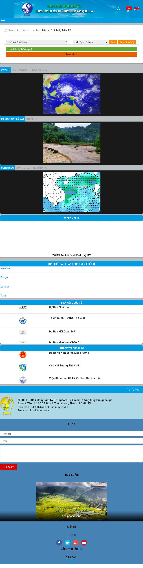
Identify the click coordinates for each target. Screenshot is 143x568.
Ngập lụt (33, 119)
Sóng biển (7, 167)
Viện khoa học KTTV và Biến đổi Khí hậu (75, 378)
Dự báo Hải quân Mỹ (62, 331)
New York (6, 268)
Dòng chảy (23, 167)
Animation (71, 54)
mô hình (24, 70)
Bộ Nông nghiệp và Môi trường (69, 352)
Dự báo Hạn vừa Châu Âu (65, 342)
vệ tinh (5, 70)
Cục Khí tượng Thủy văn (64, 365)
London (5, 286)
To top (133, 389)
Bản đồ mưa (39, 70)
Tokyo (4, 277)
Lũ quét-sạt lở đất (12, 119)
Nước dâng (40, 167)
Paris (3, 295)
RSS (71, 535)
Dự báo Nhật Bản (59, 307)
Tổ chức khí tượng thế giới (67, 318)
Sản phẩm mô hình (17, 30)
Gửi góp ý (9, 467)
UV (14, 70)
